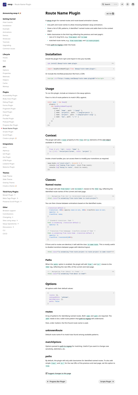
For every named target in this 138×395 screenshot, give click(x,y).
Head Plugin (7, 112)
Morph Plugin (8, 195)
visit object (106, 140)
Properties (7, 73)
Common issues (9, 48)
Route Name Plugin (10, 128)
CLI (4, 230)
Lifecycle (6, 54)
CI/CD (5, 234)
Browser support (9, 210)
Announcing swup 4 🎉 (12, 13)
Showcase (6, 39)
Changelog (7, 217)
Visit (4, 61)
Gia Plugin (7, 157)
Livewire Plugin (8, 164)
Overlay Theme (9, 182)
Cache (5, 83)
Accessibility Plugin (10, 95)
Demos (5, 35)
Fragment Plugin (9, 108)
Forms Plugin (8, 105)
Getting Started (9, 19)
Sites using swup (9, 220)
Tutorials (6, 42)
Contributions (8, 214)
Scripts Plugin (8, 132)
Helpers (6, 80)
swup (49, 20)
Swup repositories (10, 224)
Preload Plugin (8, 122)
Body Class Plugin (9, 99)
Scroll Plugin (7, 135)
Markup (6, 86)
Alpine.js (6, 150)
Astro (5, 147)
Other (5, 207)
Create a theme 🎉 (10, 186)
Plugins (6, 92)
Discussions (7, 227)
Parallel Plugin (8, 118)
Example (6, 29)
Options (6, 70)
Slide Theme (7, 179)
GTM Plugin (7, 160)
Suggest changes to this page (59, 373)
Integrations (8, 144)
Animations (7, 32)
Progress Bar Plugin (10, 125)
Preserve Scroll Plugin (11, 201)
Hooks (5, 58)
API (4, 67)
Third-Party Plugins (10, 192)
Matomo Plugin (9, 167)
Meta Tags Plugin (9, 198)
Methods (6, 76)
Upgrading (7, 45)
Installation (7, 25)
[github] (133, 4)
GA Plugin (6, 154)
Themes (6, 173)
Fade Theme (7, 176)
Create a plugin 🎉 (10, 138)
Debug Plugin (8, 102)
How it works (8, 22)
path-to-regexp (57, 45)
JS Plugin (6, 115)
